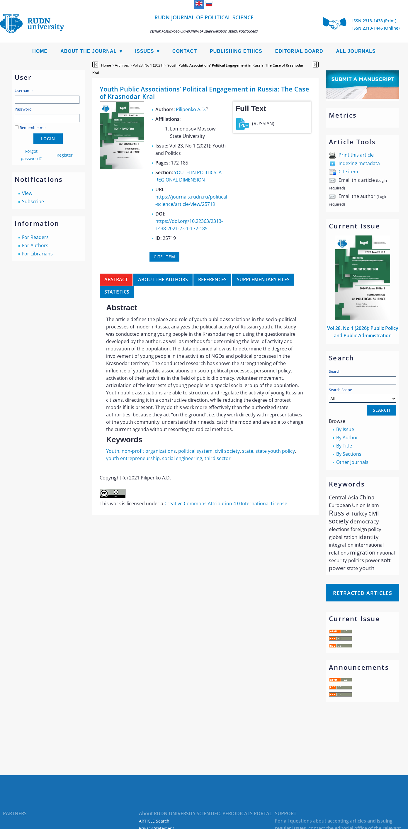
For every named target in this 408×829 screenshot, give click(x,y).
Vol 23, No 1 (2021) (148, 65)
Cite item (348, 171)
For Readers (35, 237)
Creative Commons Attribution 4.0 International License (225, 503)
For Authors (35, 245)
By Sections (348, 454)
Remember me (32, 127)
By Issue (345, 429)
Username (24, 90)
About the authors (163, 279)
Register (65, 155)
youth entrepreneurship (133, 458)
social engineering (182, 458)
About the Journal (88, 51)
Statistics (116, 292)
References (212, 279)
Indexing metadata (359, 163)
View (27, 193)
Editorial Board (299, 51)
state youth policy (275, 451)
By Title (344, 446)
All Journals (356, 51)
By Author (347, 437)
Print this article (356, 155)
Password (23, 109)
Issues (144, 51)
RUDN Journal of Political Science (204, 23)
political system (195, 451)
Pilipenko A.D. (191, 109)
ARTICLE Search (154, 821)
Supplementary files (263, 279)
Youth (112, 451)
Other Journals (352, 462)
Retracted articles (362, 592)
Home (39, 51)
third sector (218, 458)
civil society (227, 451)
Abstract (116, 279)
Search (335, 371)
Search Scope (362, 395)
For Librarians (37, 253)
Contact (184, 51)
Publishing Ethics (236, 51)
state (247, 451)
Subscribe (33, 201)
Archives (122, 65)
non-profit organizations (149, 451)
